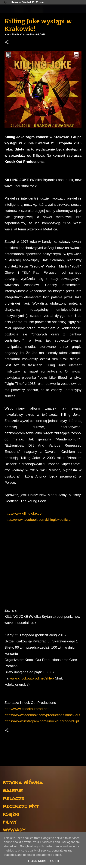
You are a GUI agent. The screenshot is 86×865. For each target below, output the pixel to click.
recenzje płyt (21, 806)
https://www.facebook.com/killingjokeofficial (38, 520)
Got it (54, 861)
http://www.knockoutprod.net (26, 709)
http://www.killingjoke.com (25, 513)
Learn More (37, 861)
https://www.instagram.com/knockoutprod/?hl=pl (42, 721)
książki (11, 813)
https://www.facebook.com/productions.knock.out (42, 715)
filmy (10, 821)
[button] (7, 42)
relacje (13, 798)
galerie (13, 790)
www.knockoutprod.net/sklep (31, 678)
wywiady (14, 829)
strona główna (23, 782)
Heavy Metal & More (27, 2)
